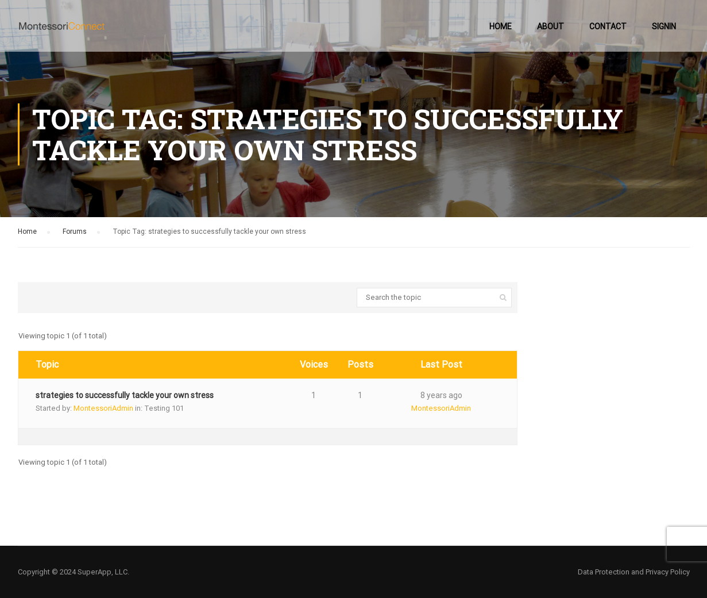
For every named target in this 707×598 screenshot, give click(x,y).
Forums (75, 231)
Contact (608, 26)
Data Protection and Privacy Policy (634, 572)
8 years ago (441, 395)
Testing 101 (164, 408)
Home (500, 26)
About (550, 26)
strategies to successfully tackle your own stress (125, 395)
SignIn (664, 26)
